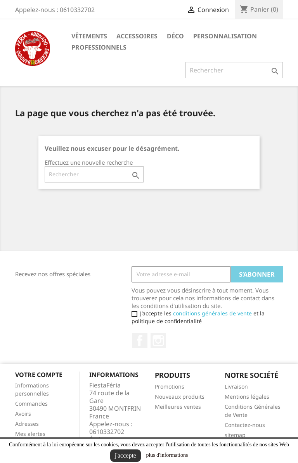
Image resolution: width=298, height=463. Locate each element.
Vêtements (89, 36)
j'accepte (125, 455)
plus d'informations (167, 455)
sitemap (235, 435)
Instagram (158, 340)
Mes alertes (30, 433)
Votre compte (38, 374)
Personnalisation (225, 36)
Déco (175, 36)
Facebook (139, 340)
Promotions (169, 386)
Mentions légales (247, 396)
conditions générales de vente (212, 313)
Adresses (27, 423)
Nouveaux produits (179, 396)
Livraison (236, 386)
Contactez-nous (245, 425)
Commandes (31, 403)
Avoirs (23, 413)
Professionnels (98, 47)
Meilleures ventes (178, 406)
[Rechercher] (234, 70)
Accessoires (137, 36)
